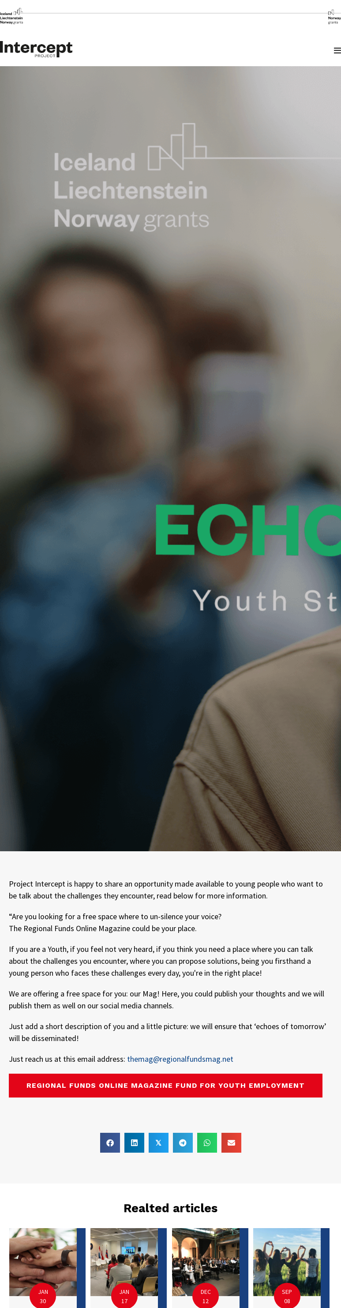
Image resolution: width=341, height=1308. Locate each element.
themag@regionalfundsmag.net (180, 1059)
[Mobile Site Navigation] (337, 50)
